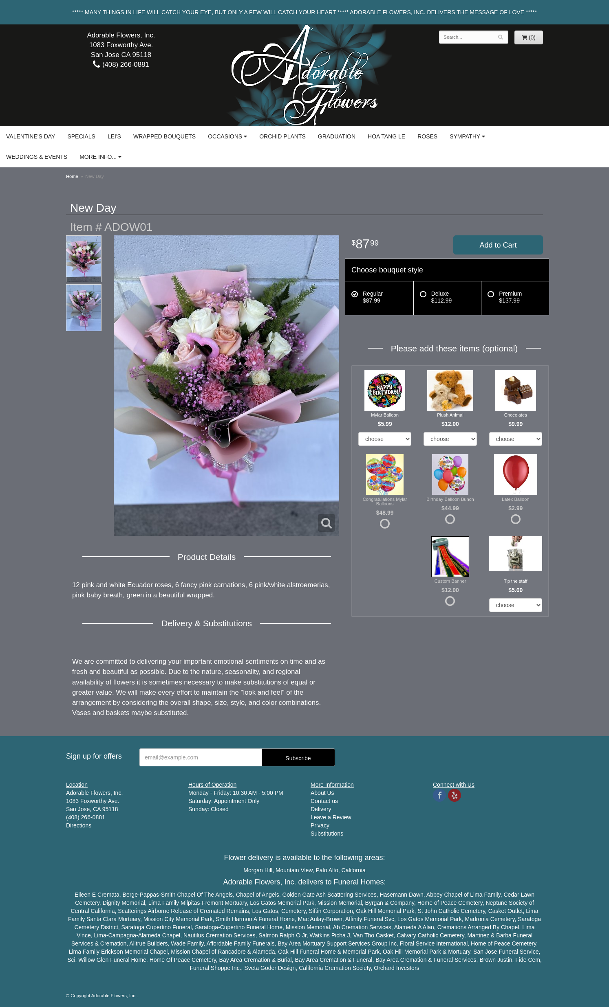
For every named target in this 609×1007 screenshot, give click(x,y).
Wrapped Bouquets (164, 136)
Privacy (320, 825)
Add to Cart (497, 245)
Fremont (212, 902)
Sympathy (465, 136)
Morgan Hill (257, 870)
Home (72, 176)
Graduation (336, 136)
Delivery (321, 809)
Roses (427, 136)
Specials (81, 136)
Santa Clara (101, 919)
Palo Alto (327, 870)
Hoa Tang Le (386, 136)
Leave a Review (331, 817)
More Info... (98, 157)
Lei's (114, 136)
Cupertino (158, 927)
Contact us (324, 801)
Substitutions (327, 833)
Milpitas (190, 902)
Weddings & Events (36, 157)
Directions (78, 825)
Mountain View (294, 870)
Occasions (225, 136)
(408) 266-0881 (121, 64)
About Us (322, 793)
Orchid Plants (282, 136)
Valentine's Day (30, 136)
